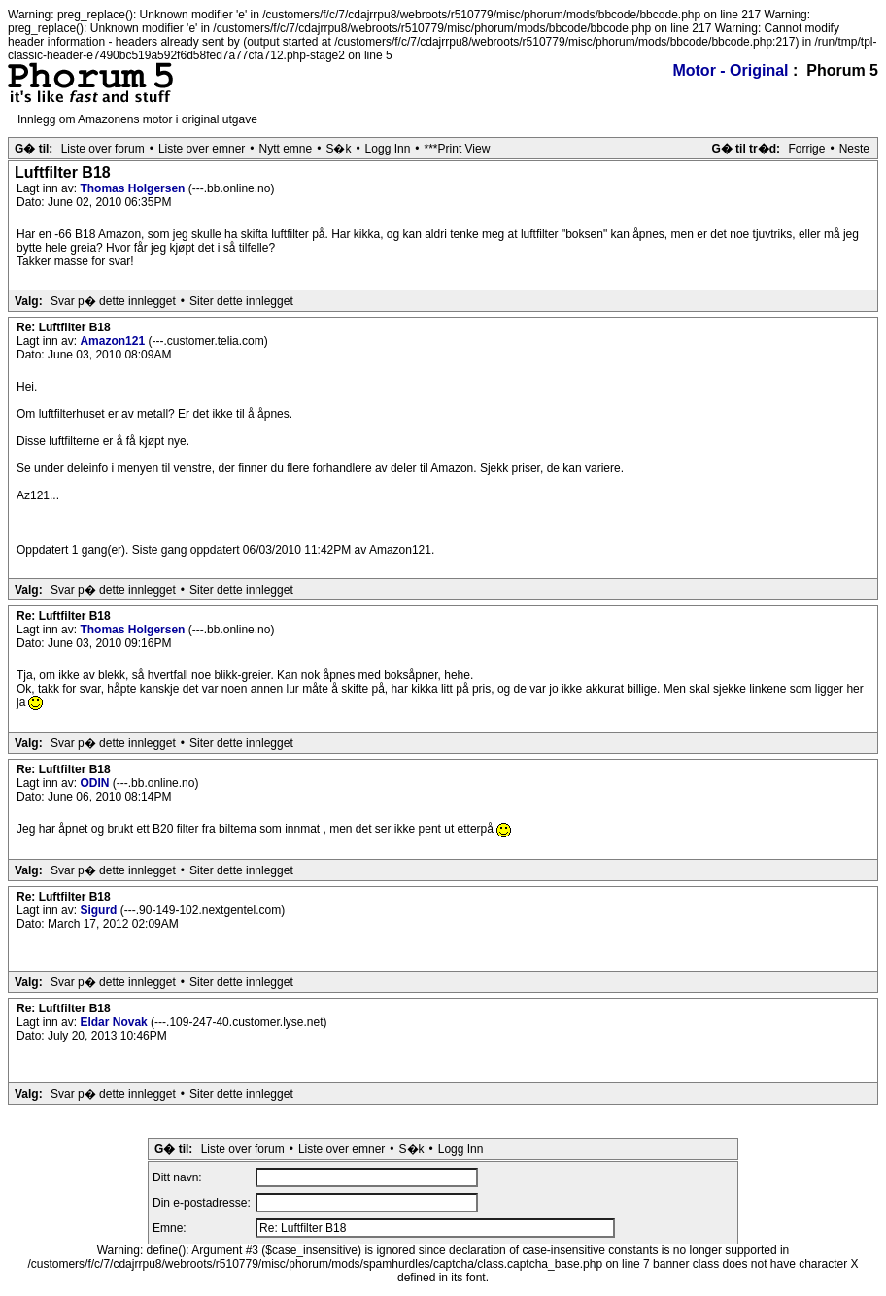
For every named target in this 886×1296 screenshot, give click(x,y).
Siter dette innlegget (241, 301)
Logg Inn (388, 148)
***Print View (458, 148)
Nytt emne (286, 148)
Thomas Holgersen (133, 188)
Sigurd (99, 910)
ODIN (96, 783)
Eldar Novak (115, 1022)
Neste (854, 148)
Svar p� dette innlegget (113, 301)
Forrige (806, 148)
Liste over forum (103, 148)
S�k (338, 148)
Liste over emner (201, 148)
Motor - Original (730, 70)
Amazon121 (114, 341)
